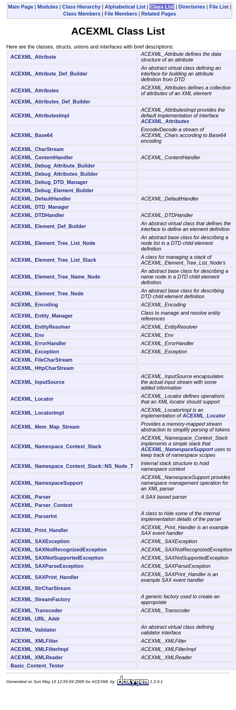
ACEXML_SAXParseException (46, 566)
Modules (47, 7)
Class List (162, 7)
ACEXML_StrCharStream (40, 588)
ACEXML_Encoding (34, 304)
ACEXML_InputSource (37, 382)
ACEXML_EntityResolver (40, 327)
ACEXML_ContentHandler (41, 157)
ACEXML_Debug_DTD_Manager (49, 182)
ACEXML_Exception (34, 351)
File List (218, 7)
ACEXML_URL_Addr (35, 618)
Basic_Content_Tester (37, 665)
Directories (191, 7)
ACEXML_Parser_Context (41, 505)
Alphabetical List (125, 7)
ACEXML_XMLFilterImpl (39, 649)
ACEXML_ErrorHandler (38, 343)
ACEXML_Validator (33, 630)
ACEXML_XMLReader (36, 657)
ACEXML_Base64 (31, 135)
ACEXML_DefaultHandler (40, 198)
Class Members (81, 13)
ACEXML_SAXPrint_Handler (44, 577)
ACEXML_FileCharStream (41, 360)
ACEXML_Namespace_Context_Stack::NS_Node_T (71, 466)
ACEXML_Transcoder (36, 610)
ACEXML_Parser (30, 497)
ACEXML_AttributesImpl (39, 115)
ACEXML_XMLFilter (34, 641)
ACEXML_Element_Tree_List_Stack (53, 260)
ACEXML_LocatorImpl (37, 413)
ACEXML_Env (27, 335)
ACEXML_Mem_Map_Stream (45, 427)
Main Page (20, 7)
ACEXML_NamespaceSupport (177, 449)
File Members (121, 13)
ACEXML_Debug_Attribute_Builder (52, 165)
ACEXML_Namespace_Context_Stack (55, 446)
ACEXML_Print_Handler (39, 530)
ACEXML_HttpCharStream (42, 368)
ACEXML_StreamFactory (40, 599)
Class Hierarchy (81, 7)
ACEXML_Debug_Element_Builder (52, 190)
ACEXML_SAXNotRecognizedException (58, 549)
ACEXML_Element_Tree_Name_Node (55, 276)
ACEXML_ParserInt (33, 516)
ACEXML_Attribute (33, 57)
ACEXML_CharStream (37, 149)
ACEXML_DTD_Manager (39, 207)
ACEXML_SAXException (40, 541)
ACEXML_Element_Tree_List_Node (52, 243)
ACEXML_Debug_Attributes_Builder (54, 174)
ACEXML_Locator (31, 399)
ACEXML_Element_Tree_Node (46, 293)
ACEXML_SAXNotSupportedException (56, 558)
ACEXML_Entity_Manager (41, 316)
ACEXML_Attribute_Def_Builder (48, 73)
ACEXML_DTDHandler (37, 215)
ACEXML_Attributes (34, 90)
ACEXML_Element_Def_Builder (48, 226)
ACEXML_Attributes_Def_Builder (50, 101)
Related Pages (158, 13)
